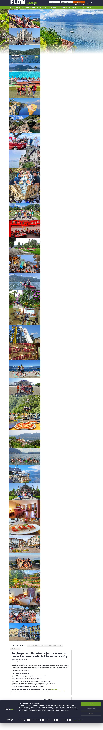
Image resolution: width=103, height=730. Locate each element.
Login (79, 2)
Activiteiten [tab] (43, 645)
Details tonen (77, 727)
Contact (88, 7)
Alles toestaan (91, 711)
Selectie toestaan (91, 716)
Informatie (75, 7)
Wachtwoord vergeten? (80, 4)
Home (12, 7)
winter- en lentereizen (31, 7)
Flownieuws (52, 7)
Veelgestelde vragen (64, 7)
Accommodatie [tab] (33, 645)
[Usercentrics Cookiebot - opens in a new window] (9, 727)
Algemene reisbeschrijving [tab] (18, 645)
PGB (83, 7)
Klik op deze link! (55, 689)
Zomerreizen (19, 7)
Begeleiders (43, 7)
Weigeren (91, 720)
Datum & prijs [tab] (15, 648)
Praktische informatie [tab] (55, 645)
